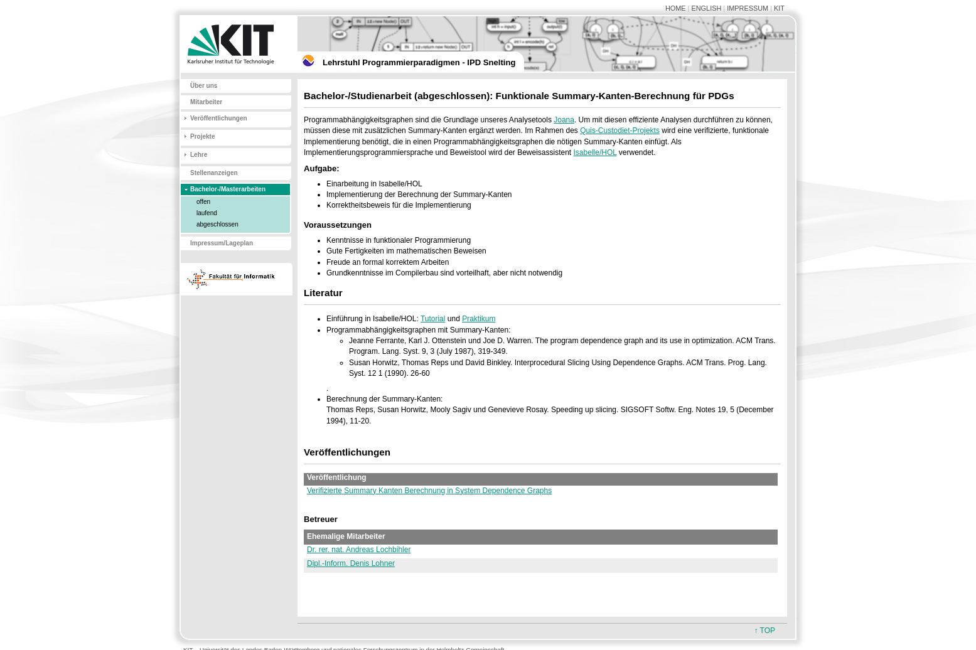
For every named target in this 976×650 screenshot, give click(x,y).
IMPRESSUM (747, 8)
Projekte (202, 136)
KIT (779, 8)
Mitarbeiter (206, 102)
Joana (564, 119)
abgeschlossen (217, 224)
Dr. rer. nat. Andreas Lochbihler (358, 549)
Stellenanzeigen (214, 172)
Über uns (203, 85)
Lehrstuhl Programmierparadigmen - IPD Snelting (419, 62)
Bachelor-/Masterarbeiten (227, 189)
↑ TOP (764, 630)
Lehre (198, 154)
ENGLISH (706, 8)
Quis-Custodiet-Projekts (620, 130)
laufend (206, 213)
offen (203, 201)
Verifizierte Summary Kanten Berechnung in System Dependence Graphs (429, 490)
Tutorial (433, 318)
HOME (675, 8)
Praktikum (478, 318)
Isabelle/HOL (595, 152)
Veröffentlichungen (218, 118)
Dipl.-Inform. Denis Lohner (351, 563)
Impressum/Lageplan (221, 243)
